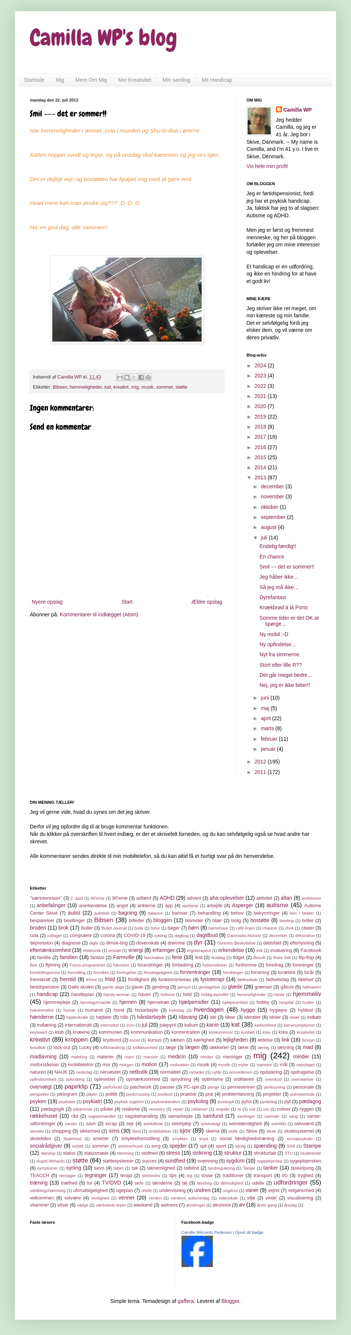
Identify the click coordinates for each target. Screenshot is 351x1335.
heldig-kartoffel (215, 994)
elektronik (92, 950)
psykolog (198, 1101)
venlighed (100, 1198)
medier (207, 1057)
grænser (263, 987)
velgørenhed (301, 1190)
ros (266, 1109)
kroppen (76, 1039)
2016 (261, 447)
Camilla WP (297, 110)
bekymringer (267, 913)
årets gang (267, 1205)
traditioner (233, 1175)
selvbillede (153, 1123)
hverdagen (209, 1009)
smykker (180, 1138)
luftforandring (112, 1047)
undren (202, 1190)
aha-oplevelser (226, 898)
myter (243, 1064)
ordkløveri (244, 1079)
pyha (246, 1101)
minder (301, 1056)
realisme (131, 1109)
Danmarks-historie (244, 935)
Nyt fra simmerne (279, 654)
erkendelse (231, 950)
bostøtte (260, 920)
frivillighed (138, 979)
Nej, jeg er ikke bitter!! (285, 685)
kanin (212, 1025)
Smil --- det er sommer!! (287, 567)
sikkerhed (90, 1131)
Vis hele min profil (267, 166)
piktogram (67, 1094)
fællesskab (247, 979)
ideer (230, 1017)
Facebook (311, 950)
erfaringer (163, 950)
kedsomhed (265, 1025)
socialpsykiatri (300, 1138)
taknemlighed (161, 1168)
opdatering (271, 1072)
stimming (125, 1153)
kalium (191, 1025)
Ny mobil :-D (274, 634)
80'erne (98, 898)
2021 (261, 396)
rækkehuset (43, 1116)
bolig (236, 920)
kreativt (121, 387)
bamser (179, 913)
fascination (154, 957)
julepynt (167, 1025)
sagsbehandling (141, 1116)
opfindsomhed (43, 1079)
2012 (261, 762)
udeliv (258, 1183)
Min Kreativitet (135, 80)
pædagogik (52, 1109)
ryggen (306, 1109)
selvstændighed (245, 1123)
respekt (223, 1109)
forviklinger (233, 972)
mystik (224, 1064)
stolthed (149, 1153)
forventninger (195, 972)
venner (126, 1198)
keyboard (38, 1032)
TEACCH (39, 1175)
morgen (126, 1064)
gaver (137, 987)
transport (263, 1175)
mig (135, 387)
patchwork (140, 1087)
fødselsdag (277, 979)
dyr (198, 942)
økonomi (221, 1205)
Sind (136, 1131)
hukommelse (41, 1010)
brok (64, 928)
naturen (38, 1072)
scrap (111, 1123)
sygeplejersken (305, 1161)
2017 (261, 437)
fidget (239, 957)
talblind (191, 1168)
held (187, 994)
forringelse (126, 972)
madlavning (43, 1056)
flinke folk (282, 957)
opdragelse (302, 1072)
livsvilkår (38, 1047)
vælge (82, 1205)
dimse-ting (117, 943)
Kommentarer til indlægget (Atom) (99, 614)
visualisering (300, 1198)
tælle (138, 1183)
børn (193, 928)
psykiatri (92, 1101)
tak (135, 1168)
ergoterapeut (199, 950)
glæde (235, 987)
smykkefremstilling (140, 1138)
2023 (261, 376)
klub (59, 1032)
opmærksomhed (143, 1079)
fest (198, 957)
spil (202, 1146)
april (266, 718)
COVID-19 (134, 935)
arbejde (215, 905)
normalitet (170, 1072)
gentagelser (209, 987)
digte (93, 943)
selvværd (304, 1123)
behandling (209, 913)
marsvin (150, 1057)
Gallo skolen (81, 987)
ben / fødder (302, 913)
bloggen (162, 920)
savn (91, 1123)
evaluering (281, 950)
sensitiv (37, 1131)
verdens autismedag (190, 1198)
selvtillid (278, 1123)
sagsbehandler (101, 1116)
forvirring (260, 972)
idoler (275, 1017)
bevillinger (74, 920)
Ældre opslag (207, 602)
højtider (104, 1017)
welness (169, 1205)
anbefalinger (51, 905)
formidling (77, 972)
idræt (294, 1017)
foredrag (274, 965)
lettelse (265, 1040)
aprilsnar (190, 905)
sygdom (235, 1161)
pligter (91, 1094)
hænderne (42, 1017)
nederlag (84, 1072)
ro (239, 1109)
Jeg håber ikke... (279, 577)
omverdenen (240, 1072)
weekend (143, 1205)
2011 (261, 772)
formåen (101, 972)
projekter (272, 1094)
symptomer (47, 1168)
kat (108, 387)
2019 (261, 417)
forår (309, 972)
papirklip (76, 1086)
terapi (126, 1175)
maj (265, 708)
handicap (47, 994)
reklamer (200, 1109)
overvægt (41, 1087)
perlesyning (274, 1087)
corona (107, 935)
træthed (69, 1183)
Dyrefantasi (273, 597)
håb (124, 1017)
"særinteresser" (46, 898)
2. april (77, 898)
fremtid (68, 979)
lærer (243, 1047)
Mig (60, 80)
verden (155, 1198)
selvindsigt (210, 1123)
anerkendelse (93, 905)
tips (173, 1175)
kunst (135, 1040)
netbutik (138, 1072)
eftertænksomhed (50, 950)
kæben (177, 1040)
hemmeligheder (86, 387)
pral (209, 1094)
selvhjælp (181, 1123)
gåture (287, 987)
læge (171, 1047)
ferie (177, 957)
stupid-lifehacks (50, 1161)
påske (106, 1109)
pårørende (83, 1109)
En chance (272, 557)
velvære (72, 1198)
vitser (63, 1205)
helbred (167, 994)
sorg (156, 1146)
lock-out (62, 1047)
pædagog (310, 1101)
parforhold (112, 1087)
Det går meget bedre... (286, 675)
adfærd (143, 898)
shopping (61, 1131)
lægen (192, 1047)
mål (283, 1064)
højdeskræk (77, 1017)
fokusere (121, 965)
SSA (291, 1146)
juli (264, 538)
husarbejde (146, 1010)
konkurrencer (221, 1032)
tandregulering (221, 1168)
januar (269, 749)
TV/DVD (111, 1183)
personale (303, 1087)
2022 (261, 386)
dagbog (182, 935)
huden (308, 1002)
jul (144, 1025)
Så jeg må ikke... (279, 587)
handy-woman (116, 994)
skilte (233, 1131)
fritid (110, 979)
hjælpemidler (194, 1002)
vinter (271, 1198)
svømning (208, 1161)
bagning (127, 913)
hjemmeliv (307, 994)
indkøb (314, 1017)
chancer (270, 928)
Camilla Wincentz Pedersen (206, 1232)
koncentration (185, 1032)
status (69, 1153)
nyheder (196, 1072)
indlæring (46, 1025)
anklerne (146, 905)
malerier (105, 1056)
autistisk (101, 913)
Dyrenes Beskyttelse (236, 943)
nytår (216, 1072)
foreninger (303, 965)
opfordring (75, 1079)
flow (33, 965)
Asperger (242, 905)
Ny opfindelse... (278, 644)
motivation (179, 1064)
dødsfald (272, 943)
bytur (155, 928)
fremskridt (40, 979)
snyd (203, 1138)
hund (119, 1010)
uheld (147, 1190)
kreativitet (306, 1032)
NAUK (61, 1072)
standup (48, 1153)
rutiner (284, 1109)
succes (149, 1161)
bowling (287, 920)
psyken (38, 1101)
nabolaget (305, 1064)
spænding (265, 1146)
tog (190, 1175)
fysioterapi (212, 979)
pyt (288, 1101)
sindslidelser (160, 1131)
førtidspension (44, 987)
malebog (79, 1057)
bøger (174, 928)
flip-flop (306, 957)
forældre (287, 972)
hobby (263, 1002)
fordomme (246, 965)
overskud (273, 1079)
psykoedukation (165, 1101)
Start (127, 602)
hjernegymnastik (95, 1002)
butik (138, 928)
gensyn (184, 987)
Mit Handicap (217, 80)
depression (41, 943)
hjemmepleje (57, 1002)
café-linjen (245, 928)
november (273, 497)
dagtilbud (207, 935)
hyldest (305, 1010)
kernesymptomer (299, 1025)
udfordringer (291, 1182)
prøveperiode (302, 1094)
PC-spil (191, 1087)
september (274, 517)
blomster (194, 920)
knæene (81, 1032)
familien (69, 957)
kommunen (110, 1032)
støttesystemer (118, 1161)
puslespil (226, 1101)
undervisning (172, 1190)
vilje (251, 1198)
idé (213, 1017)
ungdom (230, 1190)
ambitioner (311, 898)
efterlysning (302, 943)
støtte (181, 387)
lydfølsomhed (145, 1047)
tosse (207, 1175)
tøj (184, 1183)
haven (144, 994)
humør (69, 1010)
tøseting (204, 1183)
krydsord (112, 1040)
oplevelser (104, 1079)
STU (289, 1153)
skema (213, 1131)
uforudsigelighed (90, 1190)
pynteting (268, 1101)
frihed (91, 979)
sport (221, 1146)
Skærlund (72, 1138)
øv (242, 1205)
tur (90, 1183)
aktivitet (264, 898)
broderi (38, 928)
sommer (164, 387)
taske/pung (302, 1168)
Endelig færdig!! (278, 546)
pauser (167, 1087)
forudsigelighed (158, 972)
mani (129, 1057)
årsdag (290, 1205)
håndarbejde (151, 1017)
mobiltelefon (80, 1064)
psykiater (67, 1101)
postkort (165, 1094)
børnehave (218, 928)
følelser (306, 979)
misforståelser (44, 1064)
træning (38, 1183)
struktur (233, 1153)
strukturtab (265, 1153)
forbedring (182, 965)
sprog (240, 1146)
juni (265, 698)
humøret (94, 1010)
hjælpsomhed (235, 1002)
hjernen (128, 1002)
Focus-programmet (87, 965)
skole (271, 1131)
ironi (130, 1025)
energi (135, 950)
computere (80, 935)
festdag (218, 957)
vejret (274, 1190)
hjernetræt (158, 1002)
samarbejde (180, 1116)
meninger (233, 1056)
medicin (177, 1056)
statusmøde (96, 1153)
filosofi (259, 957)
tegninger (95, 1175)
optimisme (212, 1079)
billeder (136, 920)
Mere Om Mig (91, 80)
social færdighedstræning (247, 1138)
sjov (185, 1130)
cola (34, 935)
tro (285, 1175)
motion (149, 1064)
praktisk (188, 1094)
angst (122, 905)
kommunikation (147, 1032)
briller (308, 920)
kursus (154, 1040)
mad (308, 1047)
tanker (270, 1168)
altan (286, 898)
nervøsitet (110, 1072)
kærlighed (203, 1040)
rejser (178, 1109)
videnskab (228, 1198)
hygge (248, 1010)
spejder (178, 1146)
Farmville (123, 957)
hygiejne (278, 1010)
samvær (271, 1116)
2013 (261, 477)
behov (237, 913)
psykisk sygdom (129, 1101)
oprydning (181, 1079)
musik (148, 387)
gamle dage (113, 987)
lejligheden (235, 1040)
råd (74, 1116)
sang (293, 1116)
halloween (311, 987)
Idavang (188, 1017)
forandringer (150, 965)
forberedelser (214, 965)
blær (217, 920)
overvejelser (302, 1079)
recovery (157, 1109)
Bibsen (60, 387)
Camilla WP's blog (103, 37)
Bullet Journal (114, 928)
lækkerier (219, 1047)
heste (279, 994)
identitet (252, 1017)
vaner (251, 1190)
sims (114, 1131)
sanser (71, 1123)
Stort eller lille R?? (281, 665)
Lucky (85, 1047)
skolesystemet (299, 1131)
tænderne (162, 1183)
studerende (310, 1153)
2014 (261, 467)
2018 (261, 427)
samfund (213, 1116)
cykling (160, 935)
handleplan (82, 994)
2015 (261, 457)
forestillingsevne (45, 972)
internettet (109, 1025)
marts (268, 728)
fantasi (97, 957)
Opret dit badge (249, 1232)
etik (259, 950)
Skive (252, 1131)
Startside (34, 80)
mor (106, 1064)
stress (173, 1153)
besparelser (42, 920)
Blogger (230, 1301)
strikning (202, 1153)
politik (111, 1094)
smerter (101, 1138)
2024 (261, 365)
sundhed (175, 1161)
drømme (176, 943)
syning (73, 1168)
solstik (78, 1146)
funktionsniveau (174, 979)
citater (307, 928)
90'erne (120, 898)
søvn (99, 1168)
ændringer (195, 1205)
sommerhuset (130, 1146)
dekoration (305, 935)
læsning (285, 1047)
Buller (87, 928)
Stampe (312, 1146)
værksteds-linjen (111, 1205)
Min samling (176, 80)
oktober (270, 507)
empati (114, 950)
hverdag (176, 1010)
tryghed (305, 1175)
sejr (130, 1123)
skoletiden (40, 1138)
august (269, 527)
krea (283, 1032)
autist (74, 913)
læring (263, 1047)
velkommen (42, 1198)
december (273, 486)
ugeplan (124, 1190)
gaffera (186, 1301)
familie (44, 957)
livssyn (308, 1040)
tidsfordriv (151, 1175)
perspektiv (39, 1094)
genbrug (160, 987)
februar (270, 739)
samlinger (246, 1116)
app (169, 905)
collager (54, 935)
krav (266, 1032)
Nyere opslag (47, 602)
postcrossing (138, 1094)
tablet (119, 1168)
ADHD (167, 898)
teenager (67, 1175)
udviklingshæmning (48, 1190)
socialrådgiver (46, 1146)
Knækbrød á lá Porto (284, 607)
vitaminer (39, 1205)
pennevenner (241, 1087)
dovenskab (147, 943)
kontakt (248, 1032)
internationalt (78, 1025)
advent (194, 898)
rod (252, 1109)
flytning (53, 965)
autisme (278, 905)
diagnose (71, 943)
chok (289, 928)
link (285, 1040)
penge (213, 1087)
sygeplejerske (269, 1161)
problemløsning (238, 1094)
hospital (286, 1002)
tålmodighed (231, 1183)
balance (155, 913)
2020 (261, 406)
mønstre (264, 1064)
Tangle (249, 1168)
